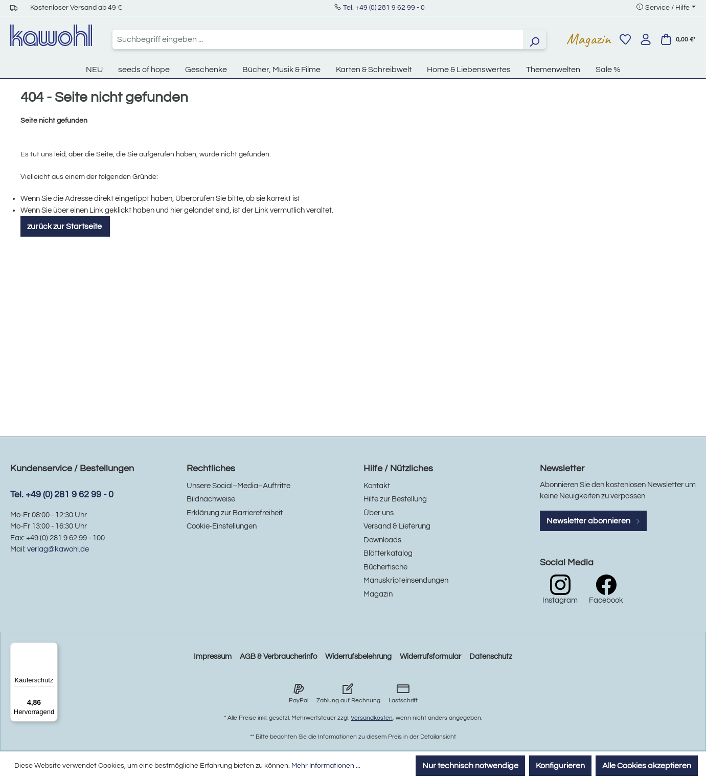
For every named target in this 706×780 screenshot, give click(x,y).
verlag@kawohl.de (58, 549)
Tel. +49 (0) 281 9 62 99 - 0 (384, 7)
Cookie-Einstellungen (222, 526)
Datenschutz (490, 656)
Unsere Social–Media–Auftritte (238, 486)
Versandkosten (372, 718)
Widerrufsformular (430, 656)
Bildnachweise (211, 499)
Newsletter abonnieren (593, 521)
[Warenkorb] (678, 39)
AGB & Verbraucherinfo (278, 656)
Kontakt (376, 486)
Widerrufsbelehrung (358, 656)
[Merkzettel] (625, 39)
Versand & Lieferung (396, 526)
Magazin (588, 39)
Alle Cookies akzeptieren (646, 766)
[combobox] (317, 39)
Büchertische (385, 567)
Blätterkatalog (388, 553)
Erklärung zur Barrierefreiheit (235, 513)
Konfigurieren (560, 766)
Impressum (213, 656)
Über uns (378, 513)
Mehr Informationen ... (325, 765)
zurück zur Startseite (65, 226)
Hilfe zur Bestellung (395, 499)
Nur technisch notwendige (470, 766)
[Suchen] (534, 39)
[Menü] (51, 649)
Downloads (382, 540)
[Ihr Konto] (646, 39)
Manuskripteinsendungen (405, 580)
